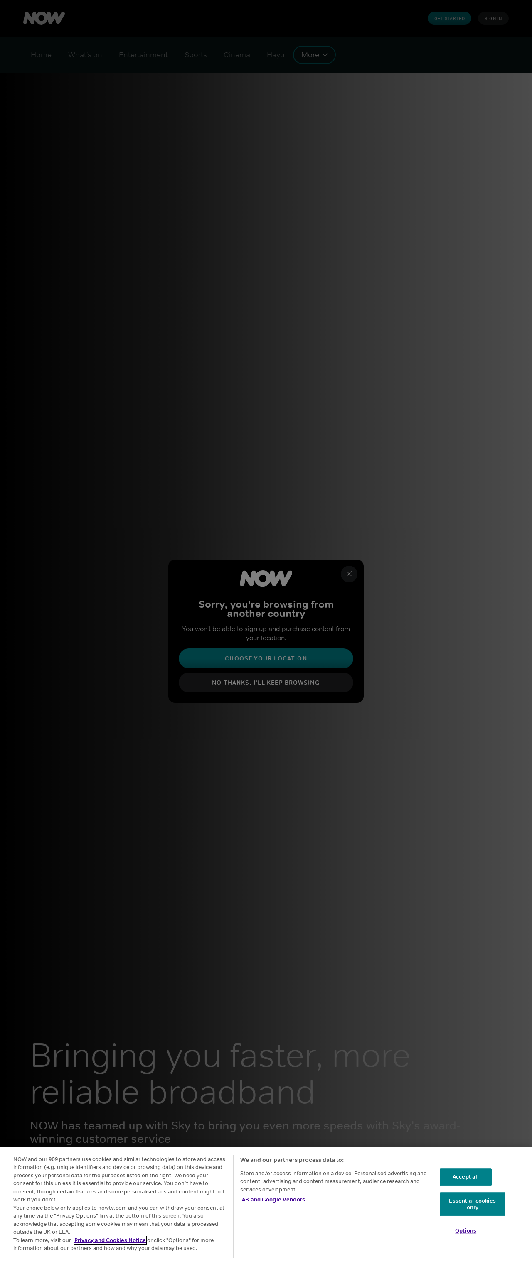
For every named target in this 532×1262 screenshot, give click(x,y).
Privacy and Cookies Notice (110, 1240)
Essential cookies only (472, 1204)
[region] (266, 1204)
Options (465, 1231)
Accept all (466, 1177)
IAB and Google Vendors (272, 1199)
